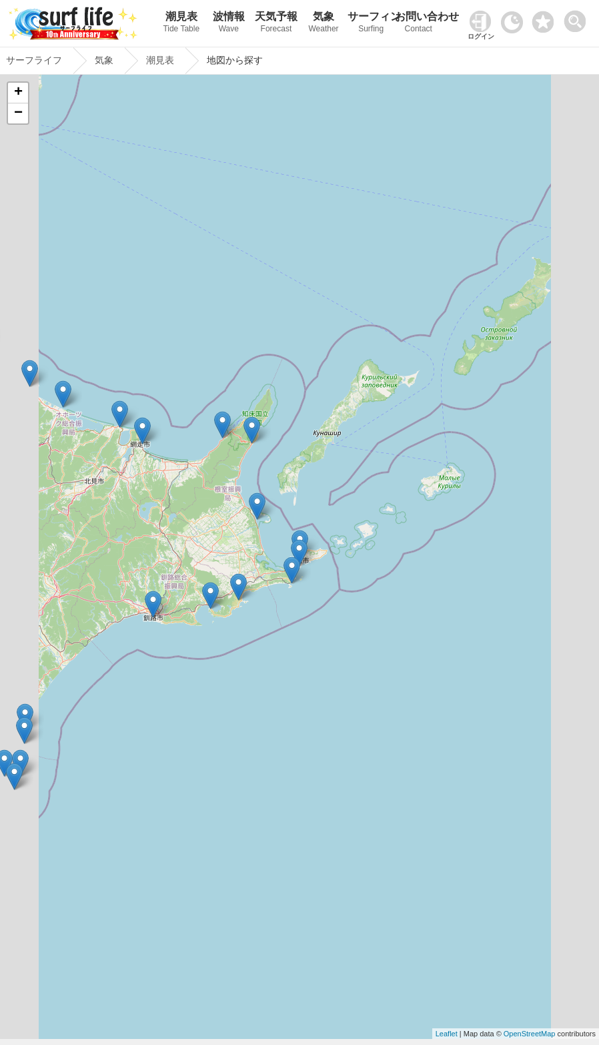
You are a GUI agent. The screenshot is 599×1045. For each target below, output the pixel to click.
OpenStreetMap (530, 1034)
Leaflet (447, 1034)
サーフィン (371, 24)
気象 (324, 24)
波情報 (228, 24)
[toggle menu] (578, 18)
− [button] (18, 113)
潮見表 (181, 24)
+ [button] (18, 93)
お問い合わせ (418, 24)
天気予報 (276, 24)
